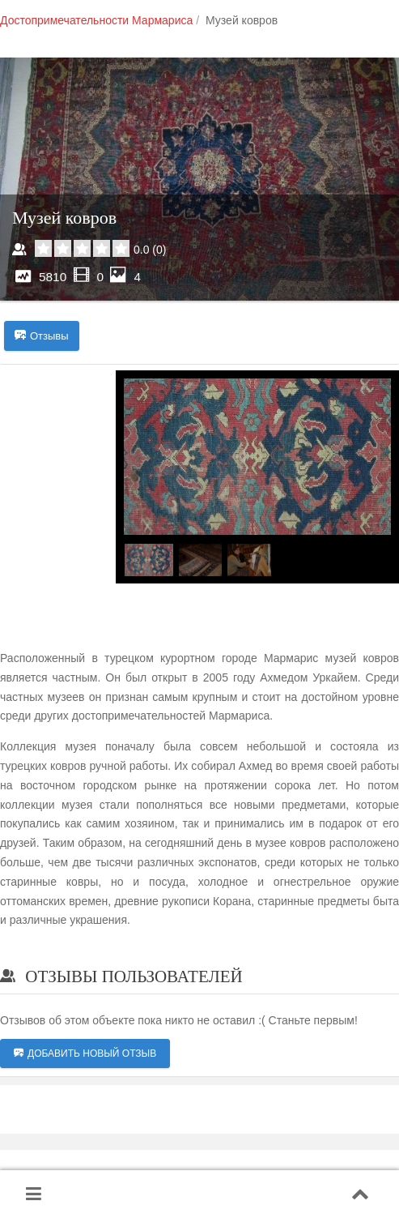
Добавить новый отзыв (85, 1053)
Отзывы (42, 336)
